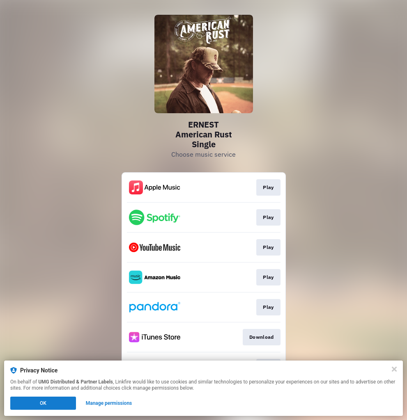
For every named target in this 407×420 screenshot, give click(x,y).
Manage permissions (109, 403)
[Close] (394, 369)
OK (43, 403)
